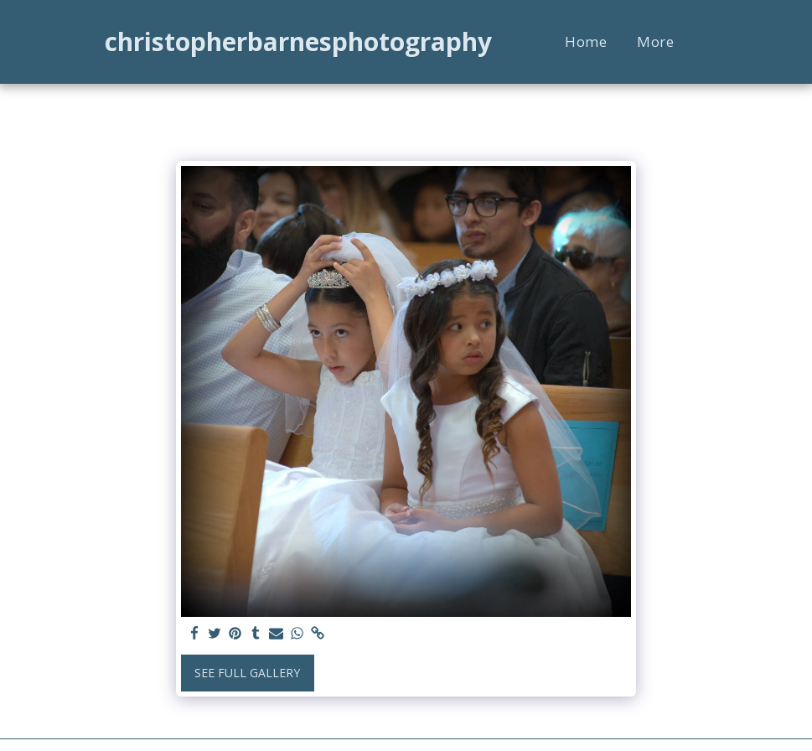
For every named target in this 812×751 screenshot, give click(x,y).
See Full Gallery (247, 673)
